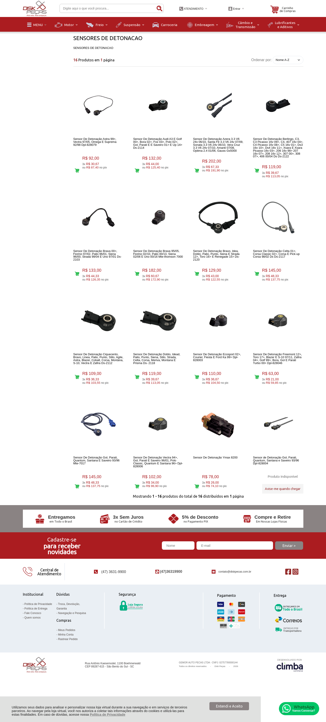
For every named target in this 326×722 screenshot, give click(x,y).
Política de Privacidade (107, 714)
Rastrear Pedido (68, 665)
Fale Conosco (32, 639)
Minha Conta (66, 661)
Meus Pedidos (66, 656)
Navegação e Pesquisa (72, 639)
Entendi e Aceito (229, 706)
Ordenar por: (261, 60)
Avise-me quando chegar (282, 507)
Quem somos (32, 644)
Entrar (236, 8)
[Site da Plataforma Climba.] (289, 691)
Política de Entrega (35, 635)
